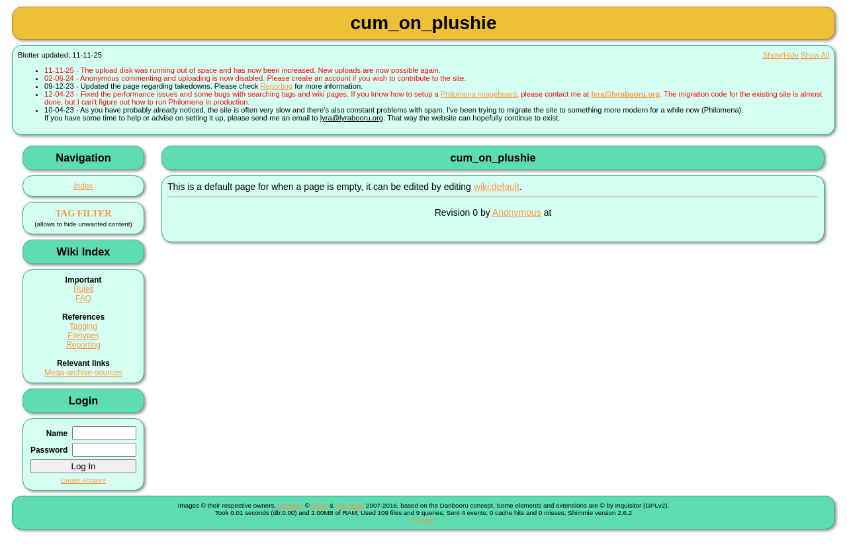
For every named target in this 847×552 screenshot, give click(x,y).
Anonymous (516, 212)
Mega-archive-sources (83, 372)
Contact (423, 520)
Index (83, 186)
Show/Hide (781, 55)
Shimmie (290, 505)
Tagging (83, 326)
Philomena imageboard (479, 94)
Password (48, 450)
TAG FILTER (83, 213)
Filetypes (83, 335)
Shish (320, 505)
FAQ (83, 298)
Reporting (277, 86)
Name (56, 433)
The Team (349, 505)
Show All (815, 55)
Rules (83, 289)
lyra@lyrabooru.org (625, 94)
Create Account (83, 480)
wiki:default (496, 186)
